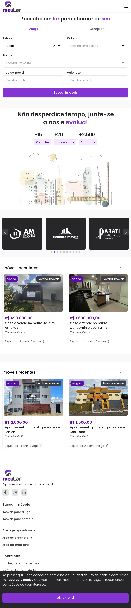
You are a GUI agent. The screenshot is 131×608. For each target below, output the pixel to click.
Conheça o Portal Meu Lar (20, 563)
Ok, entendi (65, 598)
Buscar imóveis (66, 92)
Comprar (97, 29)
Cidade (72, 38)
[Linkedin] (24, 492)
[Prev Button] (120, 267)
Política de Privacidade (89, 575)
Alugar (34, 29)
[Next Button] (127, 267)
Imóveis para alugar (16, 512)
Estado (8, 38)
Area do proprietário (17, 538)
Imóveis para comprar (18, 519)
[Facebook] (5, 492)
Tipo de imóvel (13, 73)
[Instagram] (15, 492)
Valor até (74, 73)
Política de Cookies (17, 580)
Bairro (7, 55)
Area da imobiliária (16, 545)
